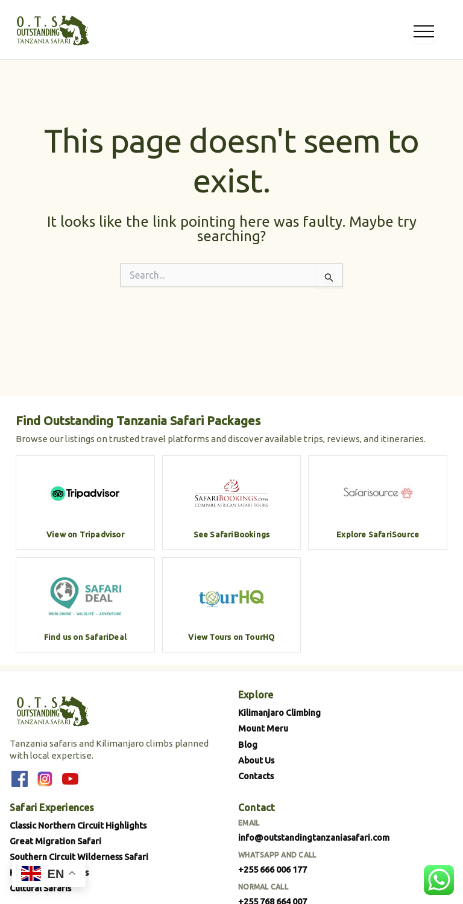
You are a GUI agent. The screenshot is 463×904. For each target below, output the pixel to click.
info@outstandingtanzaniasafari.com (313, 837)
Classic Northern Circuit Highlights (78, 825)
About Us (256, 760)
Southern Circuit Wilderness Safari (79, 857)
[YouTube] (70, 779)
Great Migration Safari (55, 841)
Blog (247, 744)
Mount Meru (263, 728)
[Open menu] (424, 29)
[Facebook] (19, 779)
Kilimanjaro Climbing (279, 712)
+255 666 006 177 (272, 869)
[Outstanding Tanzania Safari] (52, 29)
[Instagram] (44, 779)
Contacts (256, 776)
